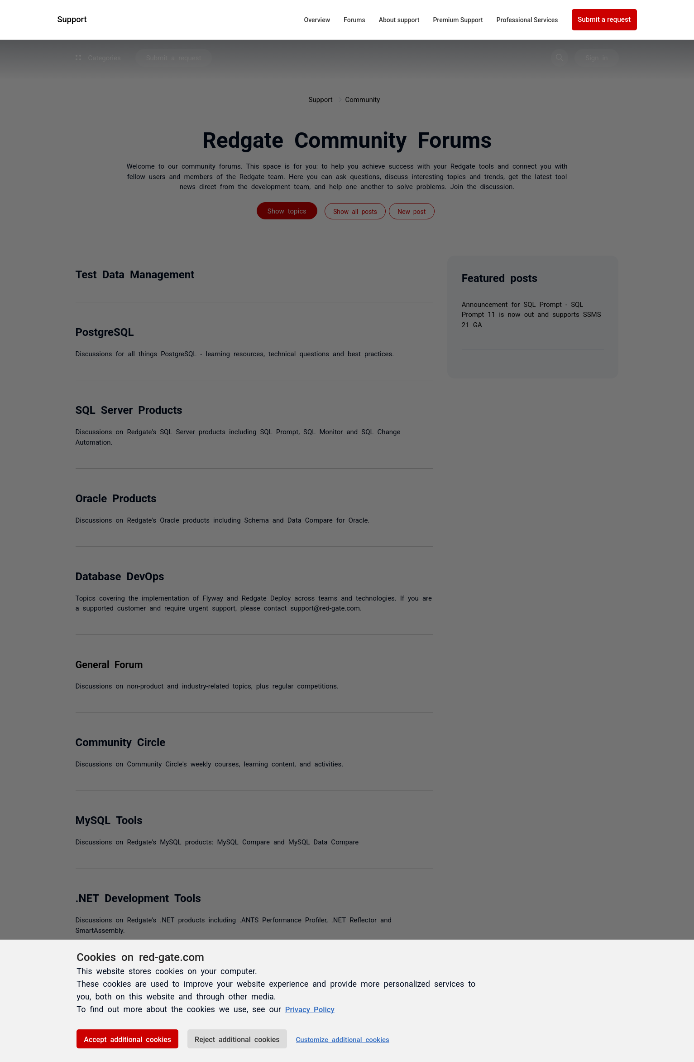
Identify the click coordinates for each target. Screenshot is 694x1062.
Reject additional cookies (237, 1039)
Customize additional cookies (342, 1039)
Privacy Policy (311, 1009)
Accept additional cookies (127, 1039)
